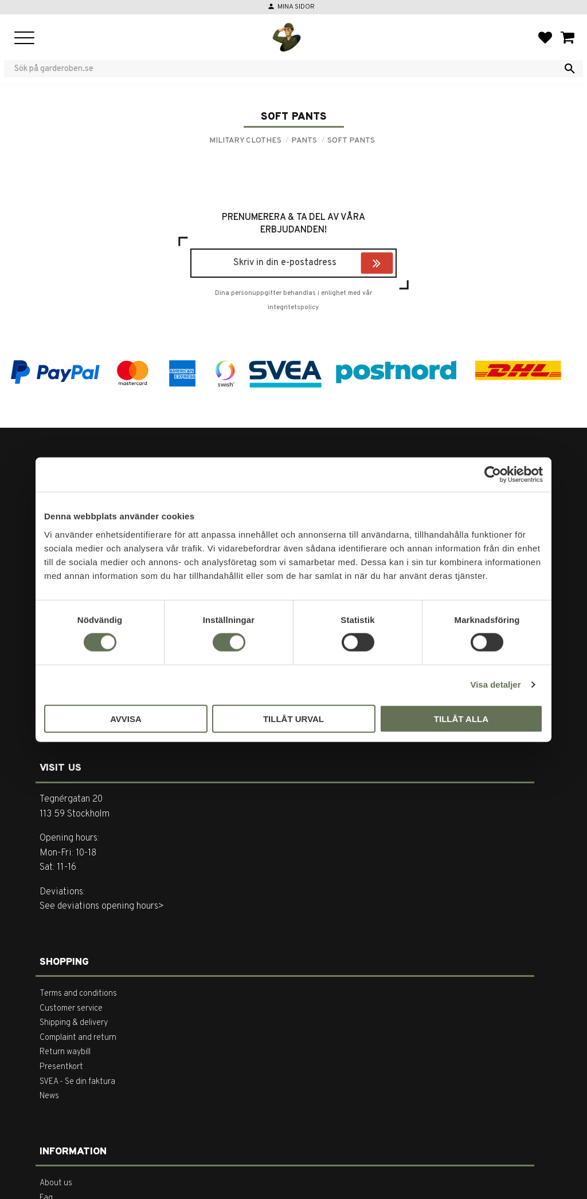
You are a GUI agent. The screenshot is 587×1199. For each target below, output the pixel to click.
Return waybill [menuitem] (65, 1052)
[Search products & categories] (286, 68)
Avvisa (126, 718)
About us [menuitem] (56, 1183)
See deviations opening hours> (102, 906)
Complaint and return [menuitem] (78, 1037)
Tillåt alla (461, 718)
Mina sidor (296, 6)
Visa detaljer (495, 684)
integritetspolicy (293, 307)
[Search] (569, 68)
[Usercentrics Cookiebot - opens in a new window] (493, 474)
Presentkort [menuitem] (61, 1067)
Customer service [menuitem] (71, 1008)
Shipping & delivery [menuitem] (74, 1022)
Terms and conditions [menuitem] (78, 993)
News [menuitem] (49, 1096)
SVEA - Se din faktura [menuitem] (77, 1081)
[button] (24, 39)
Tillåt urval (293, 718)
